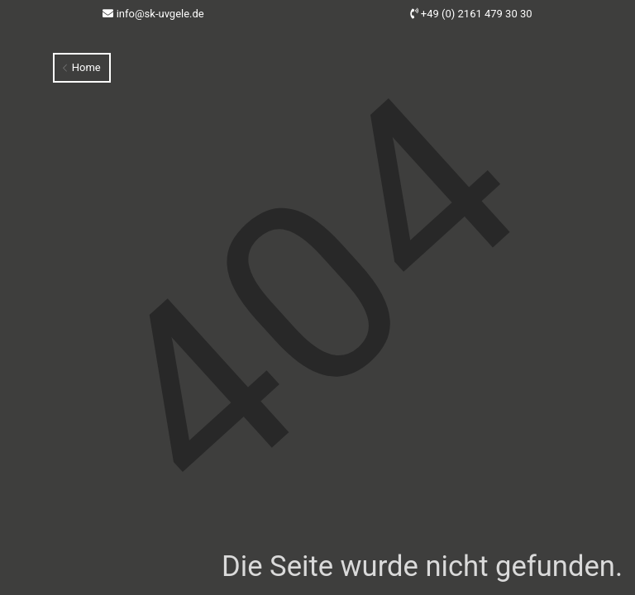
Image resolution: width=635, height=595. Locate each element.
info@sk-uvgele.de (160, 13)
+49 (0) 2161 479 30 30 (476, 13)
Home (81, 67)
